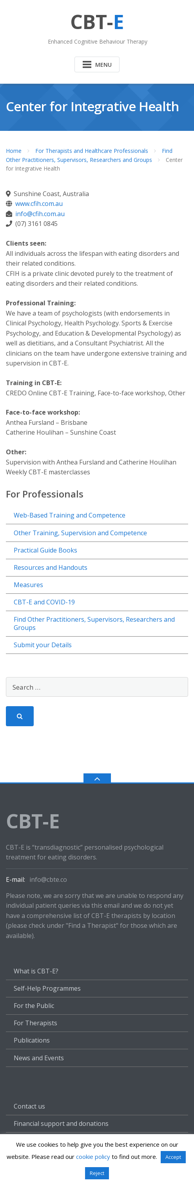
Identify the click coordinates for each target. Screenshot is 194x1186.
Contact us (29, 1106)
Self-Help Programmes (47, 988)
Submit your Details (43, 645)
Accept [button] (173, 1156)
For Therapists (35, 1023)
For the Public (34, 1005)
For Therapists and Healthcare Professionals (91, 150)
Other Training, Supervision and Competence (80, 533)
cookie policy (93, 1156)
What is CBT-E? (36, 971)
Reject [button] (97, 1173)
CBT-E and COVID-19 (44, 602)
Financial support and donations (61, 1123)
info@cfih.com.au (40, 213)
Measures (28, 584)
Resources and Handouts (50, 567)
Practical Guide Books (45, 550)
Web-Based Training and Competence (69, 515)
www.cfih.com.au (39, 203)
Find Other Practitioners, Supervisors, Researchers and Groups (94, 623)
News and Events (39, 1058)
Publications (32, 1040)
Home (14, 150)
